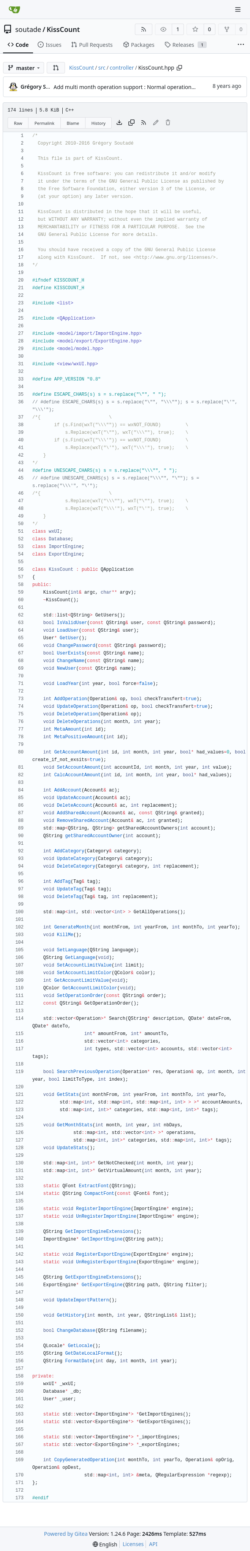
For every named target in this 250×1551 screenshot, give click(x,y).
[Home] (14, 9)
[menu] (105, 1544)
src (102, 67)
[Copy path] (179, 67)
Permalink (44, 123)
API (153, 1544)
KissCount (63, 29)
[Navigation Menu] (238, 9)
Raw (18, 123)
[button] (56, 67)
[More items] (241, 45)
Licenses (133, 1544)
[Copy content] (131, 122)
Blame (72, 123)
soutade (28, 29)
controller (122, 67)
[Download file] (119, 122)
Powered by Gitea (66, 1533)
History (99, 123)
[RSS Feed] (143, 29)
